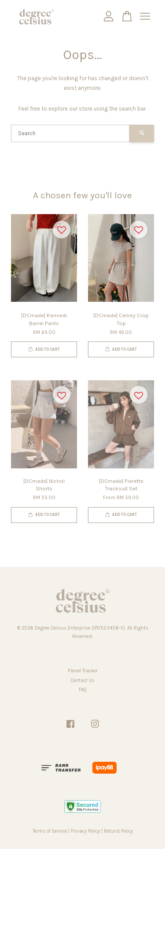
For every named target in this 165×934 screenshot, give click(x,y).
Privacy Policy (85, 831)
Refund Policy (118, 831)
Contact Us (83, 680)
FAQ (83, 690)
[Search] (70, 133)
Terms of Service (50, 831)
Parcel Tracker (83, 671)
